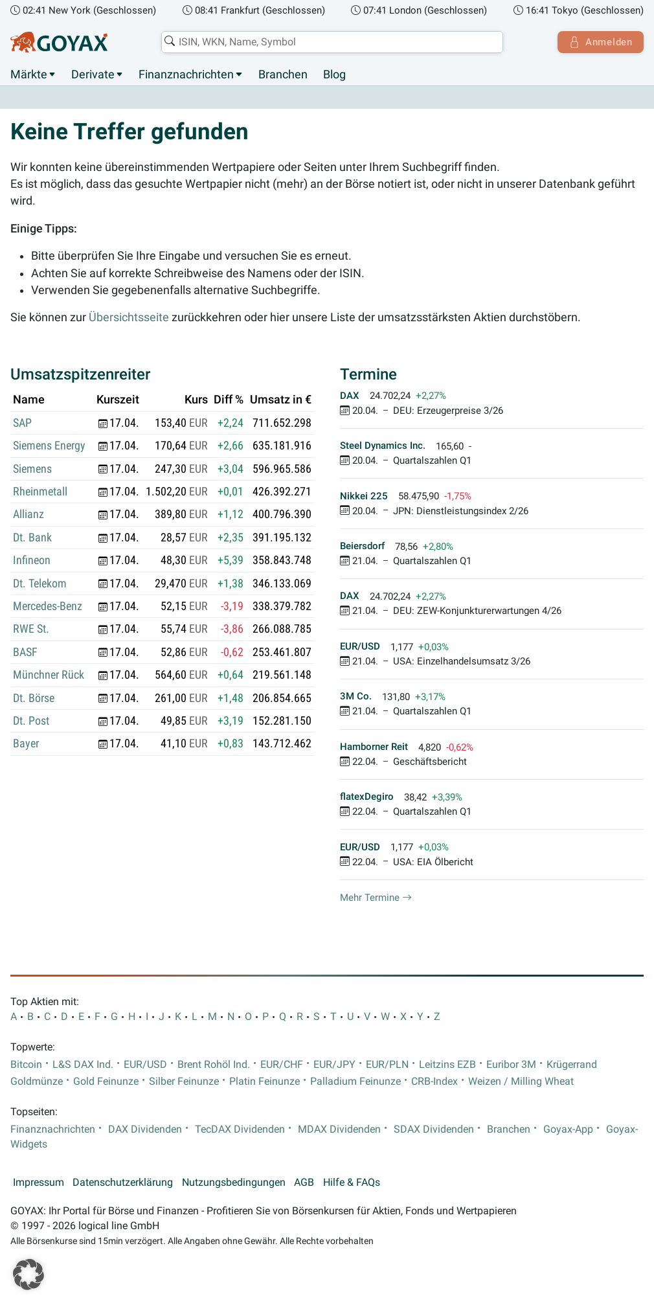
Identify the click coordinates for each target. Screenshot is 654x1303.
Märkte (28, 74)
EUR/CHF (281, 1065)
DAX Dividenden (145, 1129)
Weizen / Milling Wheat (521, 1081)
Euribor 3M (511, 1065)
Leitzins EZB (447, 1065)
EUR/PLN (387, 1065)
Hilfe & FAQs (351, 1183)
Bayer (26, 744)
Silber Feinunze (184, 1081)
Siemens (32, 468)
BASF (25, 652)
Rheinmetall (40, 492)
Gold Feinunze (106, 1081)
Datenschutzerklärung (123, 1183)
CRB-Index (434, 1081)
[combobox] (331, 42)
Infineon (32, 560)
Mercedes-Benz (47, 606)
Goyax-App (568, 1129)
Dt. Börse (33, 698)
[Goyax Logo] (58, 42)
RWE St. (31, 629)
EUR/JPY (334, 1065)
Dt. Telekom (40, 583)
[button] (28, 1274)
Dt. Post (31, 721)
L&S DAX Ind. (82, 1065)
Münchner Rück (48, 675)
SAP (22, 422)
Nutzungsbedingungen (234, 1183)
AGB (304, 1183)
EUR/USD (145, 1065)
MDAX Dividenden (339, 1129)
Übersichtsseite (129, 318)
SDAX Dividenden (434, 1129)
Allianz (28, 514)
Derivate (93, 74)
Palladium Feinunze (355, 1081)
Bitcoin (26, 1065)
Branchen (283, 74)
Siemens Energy (49, 446)
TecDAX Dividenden (240, 1129)
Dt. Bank (32, 537)
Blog (334, 74)
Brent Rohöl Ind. (213, 1065)
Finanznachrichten (186, 74)
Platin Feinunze (264, 1081)
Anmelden (599, 42)
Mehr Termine (376, 897)
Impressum (38, 1183)
